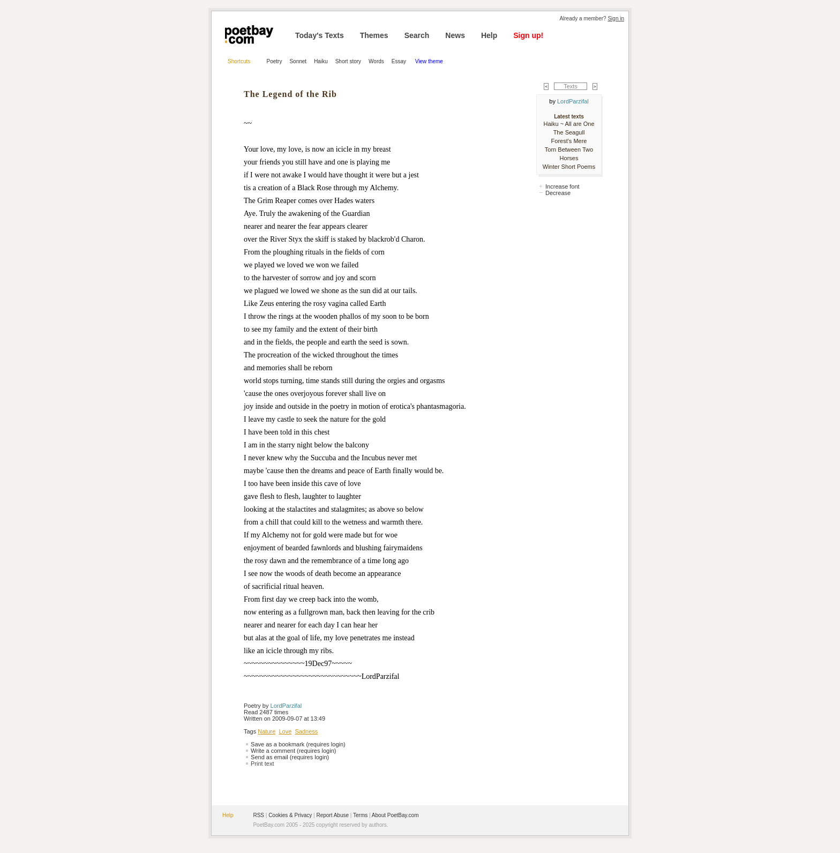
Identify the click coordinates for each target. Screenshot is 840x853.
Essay (400, 61)
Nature (266, 731)
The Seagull (569, 132)
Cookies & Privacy (290, 815)
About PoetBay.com (395, 815)
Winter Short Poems (569, 166)
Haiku (321, 61)
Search (417, 35)
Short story (348, 61)
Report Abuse (332, 815)
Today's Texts (319, 35)
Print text (262, 763)
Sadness (306, 731)
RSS (258, 815)
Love (285, 731)
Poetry (274, 61)
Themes (374, 35)
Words (376, 61)
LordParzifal (286, 705)
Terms (360, 815)
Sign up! (528, 35)
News (455, 35)
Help (489, 35)
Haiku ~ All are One (568, 124)
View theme (429, 61)
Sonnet (297, 61)
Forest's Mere (569, 141)
